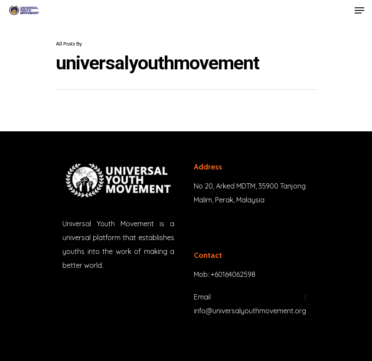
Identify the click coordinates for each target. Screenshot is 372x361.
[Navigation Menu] (359, 10)
